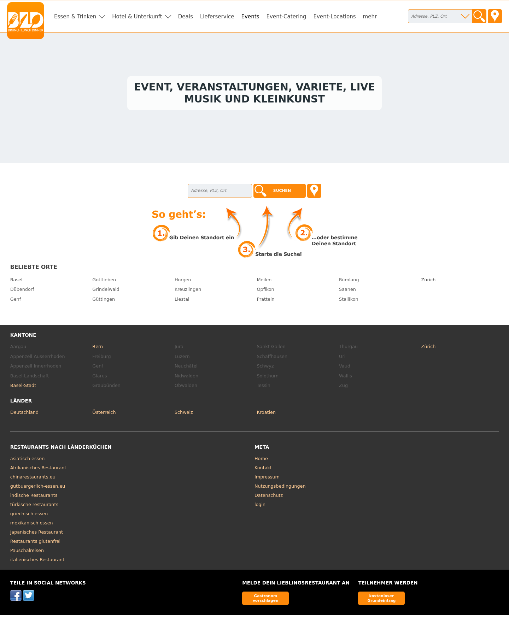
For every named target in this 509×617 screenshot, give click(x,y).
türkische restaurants (34, 506)
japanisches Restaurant (36, 533)
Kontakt (263, 469)
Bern (97, 348)
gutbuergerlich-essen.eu (37, 487)
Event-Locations (334, 16)
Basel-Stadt (23, 387)
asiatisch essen (27, 460)
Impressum (267, 478)
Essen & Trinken (75, 16)
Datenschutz (269, 497)
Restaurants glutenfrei (35, 543)
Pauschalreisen (27, 552)
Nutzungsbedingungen (280, 487)
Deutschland (24, 414)
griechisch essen (29, 515)
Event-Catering (286, 16)
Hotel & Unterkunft (137, 16)
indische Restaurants (34, 497)
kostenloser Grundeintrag (381, 599)
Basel (16, 281)
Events (250, 16)
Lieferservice (217, 16)
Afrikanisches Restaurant (38, 469)
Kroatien (266, 414)
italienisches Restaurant (37, 561)
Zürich (428, 281)
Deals (185, 16)
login (260, 506)
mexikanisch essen (31, 524)
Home (261, 460)
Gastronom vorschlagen (266, 599)
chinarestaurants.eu (32, 478)
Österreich (104, 414)
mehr (370, 16)
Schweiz (184, 414)
